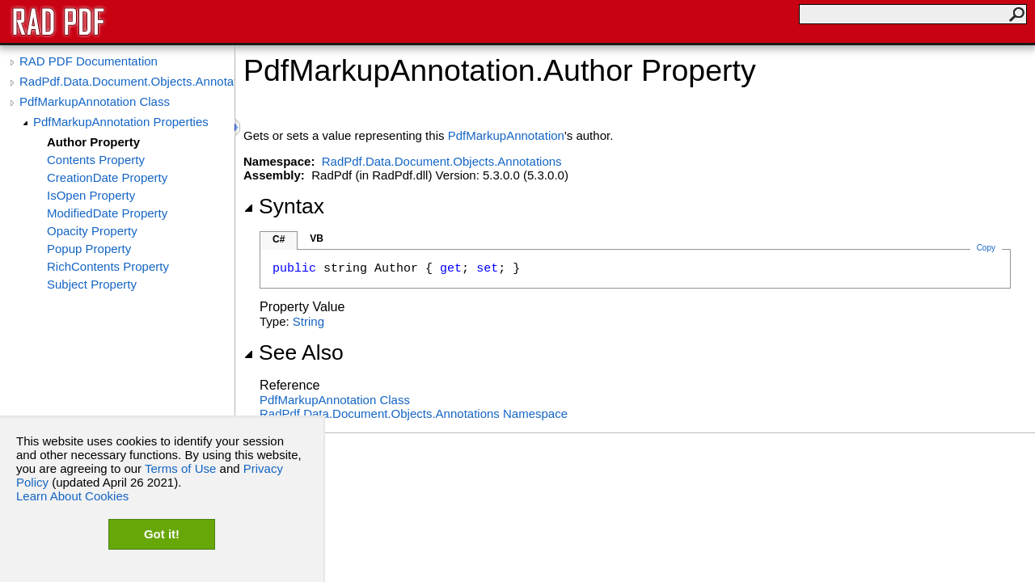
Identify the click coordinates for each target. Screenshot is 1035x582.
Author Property (93, 142)
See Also (293, 352)
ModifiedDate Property (107, 213)
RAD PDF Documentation (88, 61)
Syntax (283, 206)
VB (316, 238)
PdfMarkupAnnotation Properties (121, 122)
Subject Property (92, 284)
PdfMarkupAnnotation (506, 135)
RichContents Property (108, 266)
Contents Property (96, 160)
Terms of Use (180, 468)
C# (278, 239)
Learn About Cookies (72, 496)
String (308, 321)
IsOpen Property (91, 195)
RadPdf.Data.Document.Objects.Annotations (126, 81)
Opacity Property (92, 231)
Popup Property (89, 248)
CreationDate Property (107, 177)
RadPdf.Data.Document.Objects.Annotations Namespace (414, 413)
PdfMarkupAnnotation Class (94, 101)
